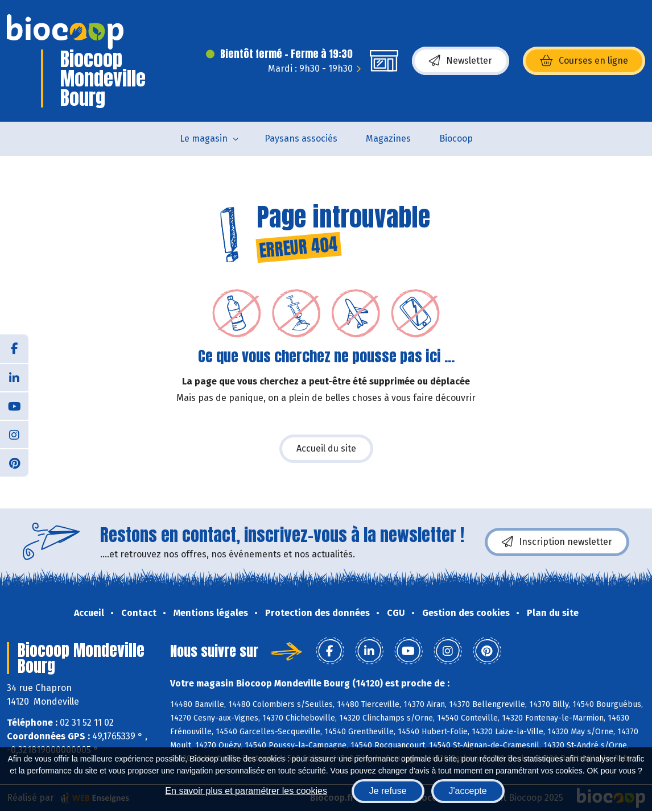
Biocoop (456, 138)
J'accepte (468, 791)
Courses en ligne (584, 61)
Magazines (388, 138)
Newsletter (460, 61)
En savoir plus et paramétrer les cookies (246, 791)
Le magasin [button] (204, 138)
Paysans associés (301, 138)
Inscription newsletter (557, 542)
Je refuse (388, 791)
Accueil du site (326, 448)
